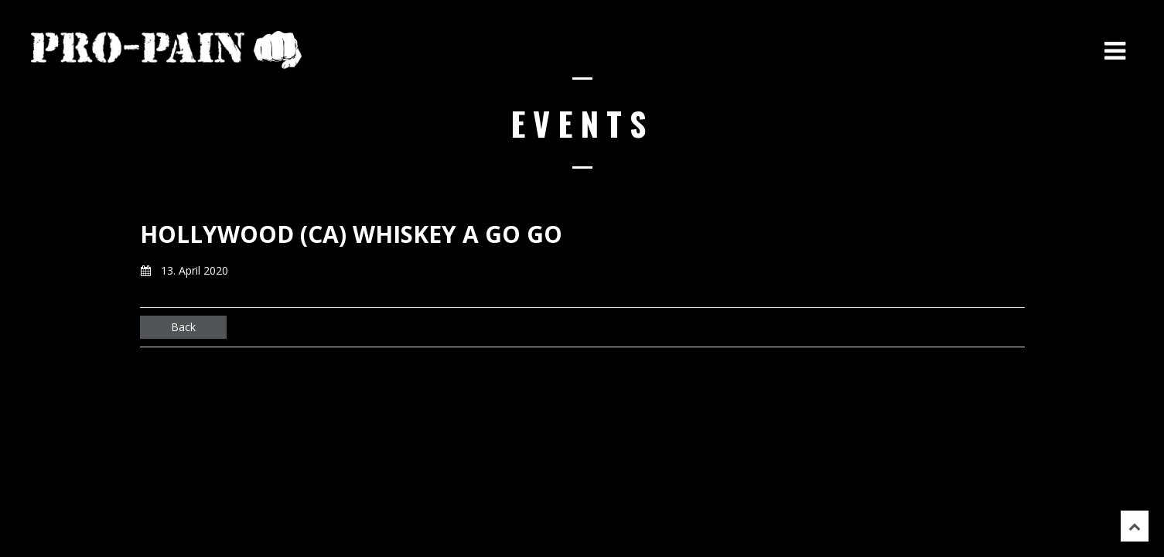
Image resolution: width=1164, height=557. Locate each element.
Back (183, 327)
